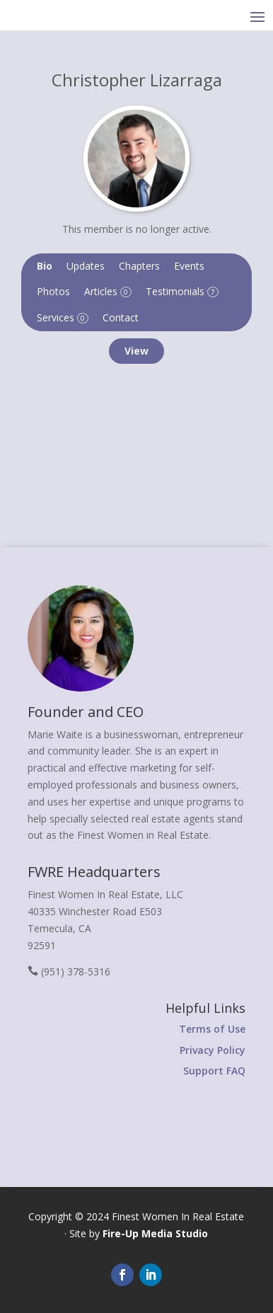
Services (62, 317)
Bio (44, 266)
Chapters (139, 266)
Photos (53, 291)
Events (189, 266)
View (136, 350)
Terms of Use (212, 1029)
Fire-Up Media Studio (155, 1233)
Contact (121, 317)
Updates (85, 266)
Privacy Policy (212, 1050)
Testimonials (182, 291)
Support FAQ (214, 1070)
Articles (108, 291)
